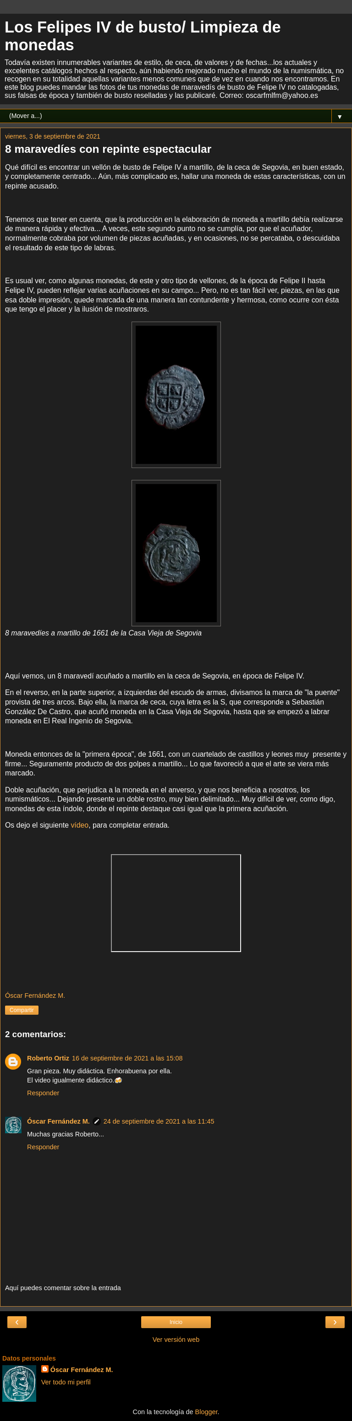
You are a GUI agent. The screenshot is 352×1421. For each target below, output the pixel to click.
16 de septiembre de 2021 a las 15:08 (127, 1058)
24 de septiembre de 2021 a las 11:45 (159, 1121)
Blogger (206, 1412)
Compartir (22, 1010)
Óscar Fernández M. (58, 1121)
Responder (43, 1093)
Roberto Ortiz (48, 1058)
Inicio (176, 1322)
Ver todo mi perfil (66, 1382)
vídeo (79, 825)
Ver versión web (176, 1339)
